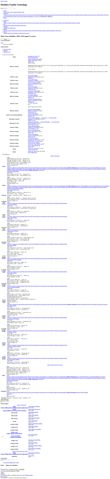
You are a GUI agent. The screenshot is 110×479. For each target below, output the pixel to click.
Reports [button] (5, 29)
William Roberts (29, 475)
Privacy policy (4, 476)
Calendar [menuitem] (5, 28)
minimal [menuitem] (15, 12)
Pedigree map (57, 167)
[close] (1, 468)
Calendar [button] (5, 26)
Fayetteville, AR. (32, 89)
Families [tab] (5, 50)
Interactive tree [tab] (6, 52)
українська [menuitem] (25, 16)
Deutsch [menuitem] (24, 15)
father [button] (14, 406)
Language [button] (5, 13)
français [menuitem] (50, 15)
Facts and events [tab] (7, 49)
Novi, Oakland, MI (32, 152)
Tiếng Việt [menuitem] (102, 15)
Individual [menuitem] (34, 30)
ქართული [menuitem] (31, 16)
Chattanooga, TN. (32, 112)
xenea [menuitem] (23, 12)
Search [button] (5, 32)
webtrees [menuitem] (19, 12)
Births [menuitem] (13, 30)
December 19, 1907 (32, 76)
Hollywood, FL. (31, 137)
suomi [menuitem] (94, 15)
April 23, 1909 (31, 84)
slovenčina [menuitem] (90, 15)
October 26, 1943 (32, 127)
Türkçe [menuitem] (106, 15)
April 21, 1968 (31, 135)
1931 (32, 123)
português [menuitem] (85, 15)
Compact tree (15, 167)
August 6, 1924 (31, 115)
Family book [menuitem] (27, 23)
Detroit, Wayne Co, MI (33, 124)
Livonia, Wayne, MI (32, 149)
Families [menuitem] (13, 25)
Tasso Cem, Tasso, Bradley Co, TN (36, 144)
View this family (53, 117)
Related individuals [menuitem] (50, 30)
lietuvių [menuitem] (69, 15)
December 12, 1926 (32, 119)
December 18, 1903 (32, 56)
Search (2, 8)
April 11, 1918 (31, 100)
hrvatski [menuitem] (57, 15)
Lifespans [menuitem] (51, 23)
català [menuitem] (14, 15)
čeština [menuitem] (17, 15)
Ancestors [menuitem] (9, 23)
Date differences (5, 154)
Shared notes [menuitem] (23, 25)
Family (8, 433)
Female (4, 46)
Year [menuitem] (14, 28)
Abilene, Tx (30, 78)
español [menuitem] (46, 15)
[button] (8, 157)
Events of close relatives (7, 54)
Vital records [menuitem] (58, 30)
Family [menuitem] (30, 30)
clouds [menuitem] (5, 12)
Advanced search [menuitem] (25, 33)
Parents (3, 407)
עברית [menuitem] (38, 16)
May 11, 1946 (31, 131)
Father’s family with (55, 365)
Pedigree (52, 167)
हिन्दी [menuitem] (42, 16)
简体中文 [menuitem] (45, 16)
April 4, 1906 (31, 60)
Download (22, 469)
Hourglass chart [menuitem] (38, 23)
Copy (18, 471)
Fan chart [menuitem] (32, 23)
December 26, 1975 (32, 139)
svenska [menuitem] (98, 15)
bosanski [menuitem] (10, 15)
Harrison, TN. (31, 116)
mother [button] (14, 409)
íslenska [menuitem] (61, 15)
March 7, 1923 (31, 110)
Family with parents (55, 155)
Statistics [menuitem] (74, 23)
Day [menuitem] (9, 28)
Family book (28, 167)
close (2, 472)
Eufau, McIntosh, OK (33, 57)
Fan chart (33, 167)
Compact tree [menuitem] (15, 23)
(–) (11, 462)
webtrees (3, 473)
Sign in (5, 18)
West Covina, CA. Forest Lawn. (35, 141)
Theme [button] (5, 10)
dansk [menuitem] (20, 15)
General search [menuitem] (10, 33)
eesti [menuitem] (27, 15)
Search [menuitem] (5, 33)
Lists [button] (4, 24)
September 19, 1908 (32, 81)
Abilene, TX (31, 61)
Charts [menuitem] (5, 23)
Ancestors (9, 167)
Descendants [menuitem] (21, 23)
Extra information (4, 399)
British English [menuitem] (40, 15)
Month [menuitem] (11, 28)
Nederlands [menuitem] (77, 15)
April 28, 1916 (31, 96)
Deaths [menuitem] (20, 30)
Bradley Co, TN (31, 120)
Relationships (64, 167)
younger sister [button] (14, 432)
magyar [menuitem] (72, 15)
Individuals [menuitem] (17, 25)
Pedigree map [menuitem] (61, 23)
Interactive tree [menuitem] (45, 23)
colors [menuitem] (8, 12)
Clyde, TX (30, 85)
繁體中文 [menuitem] (50, 16)
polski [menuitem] (81, 15)
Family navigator (4, 403)
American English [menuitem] (32, 15)
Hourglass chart (39, 167)
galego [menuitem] (53, 15)
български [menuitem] (10, 16)
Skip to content (4, 1)
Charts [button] (4, 21)
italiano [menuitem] (65, 15)
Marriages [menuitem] (39, 30)
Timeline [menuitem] (78, 23)
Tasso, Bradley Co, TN (33, 128)
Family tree (6, 20)
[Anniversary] (12, 469)
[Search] (14, 8)
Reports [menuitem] (5, 30)
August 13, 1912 (32, 88)
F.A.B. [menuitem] (11, 12)
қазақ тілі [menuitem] (15, 16)
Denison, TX (31, 97)
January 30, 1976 (32, 151)
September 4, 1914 (32, 92)
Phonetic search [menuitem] (17, 33)
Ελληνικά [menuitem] (5, 16)
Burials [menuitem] (17, 30)
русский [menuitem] (20, 16)
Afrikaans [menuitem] (5, 15)
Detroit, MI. (31, 132)
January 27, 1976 (32, 148)
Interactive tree (46, 167)
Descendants (21, 167)
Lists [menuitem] (4, 25)
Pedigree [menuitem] (56, 23)
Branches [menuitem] (8, 25)
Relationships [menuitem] (68, 23)
